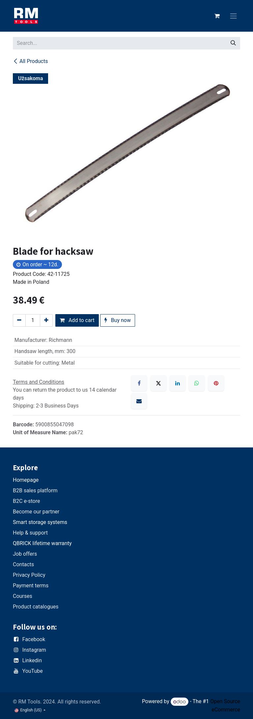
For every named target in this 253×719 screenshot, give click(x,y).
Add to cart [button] (77, 320)
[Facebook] (139, 383)
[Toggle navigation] (233, 16)
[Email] (139, 401)
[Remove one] (19, 320)
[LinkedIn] (177, 383)
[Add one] (46, 320)
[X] (158, 383)
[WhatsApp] (197, 383)
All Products (30, 61)
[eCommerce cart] (217, 16)
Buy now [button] (117, 320)
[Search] (233, 43)
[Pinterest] (216, 383)
